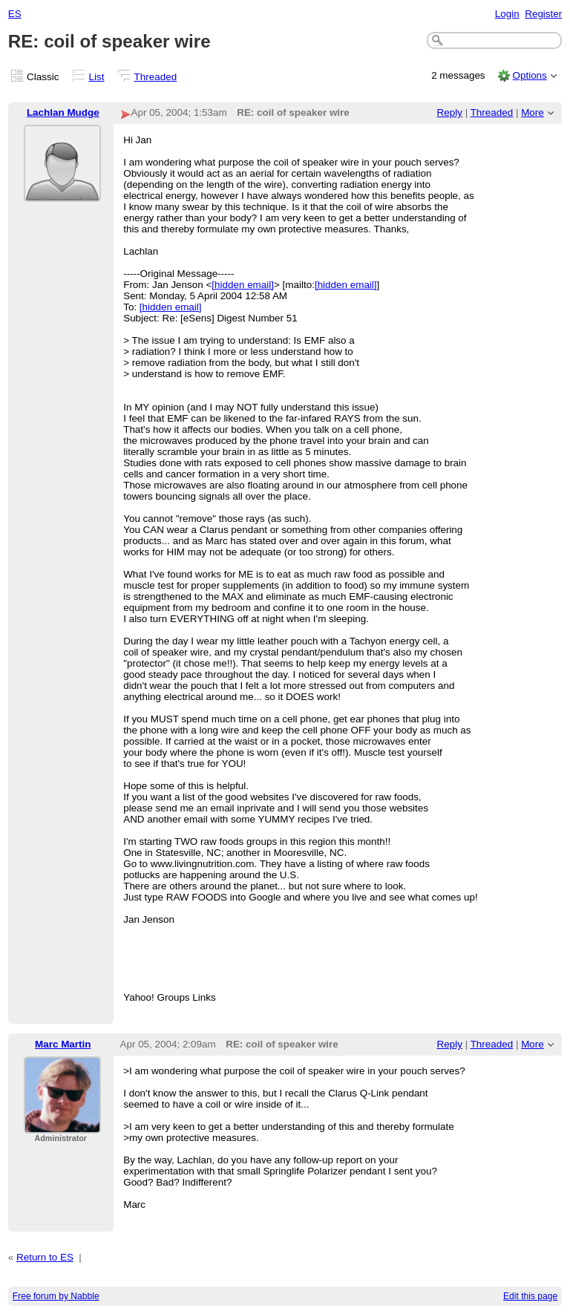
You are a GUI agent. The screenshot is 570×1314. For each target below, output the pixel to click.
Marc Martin (63, 1044)
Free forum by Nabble (56, 1296)
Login (507, 13)
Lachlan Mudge (63, 112)
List (97, 76)
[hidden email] (243, 284)
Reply (449, 112)
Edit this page (530, 1296)
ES (15, 13)
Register (543, 13)
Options (529, 75)
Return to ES (44, 1257)
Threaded (155, 76)
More (532, 112)
